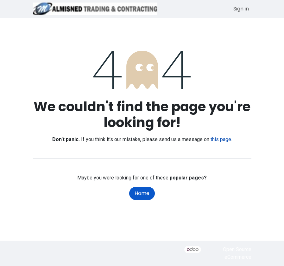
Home (142, 193)
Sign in (241, 8)
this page (221, 139)
